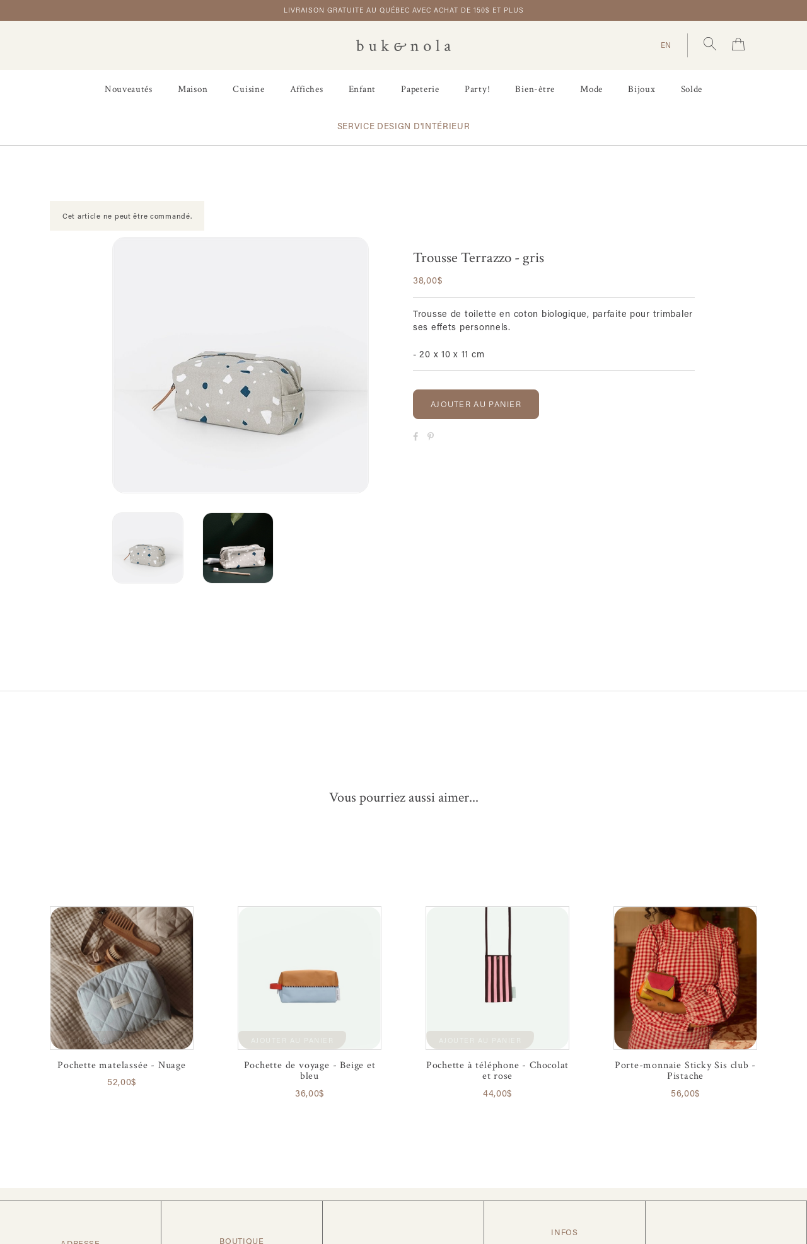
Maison (193, 89)
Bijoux (642, 89)
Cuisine (248, 89)
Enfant (362, 89)
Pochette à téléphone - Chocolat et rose (497, 1071)
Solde (692, 89)
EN (666, 45)
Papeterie (420, 89)
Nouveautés (129, 89)
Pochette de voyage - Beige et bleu (310, 1071)
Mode (591, 89)
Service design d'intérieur (403, 126)
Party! (478, 89)
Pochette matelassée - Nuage (121, 1065)
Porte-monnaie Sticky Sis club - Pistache (686, 1071)
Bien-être (535, 89)
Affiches (306, 89)
